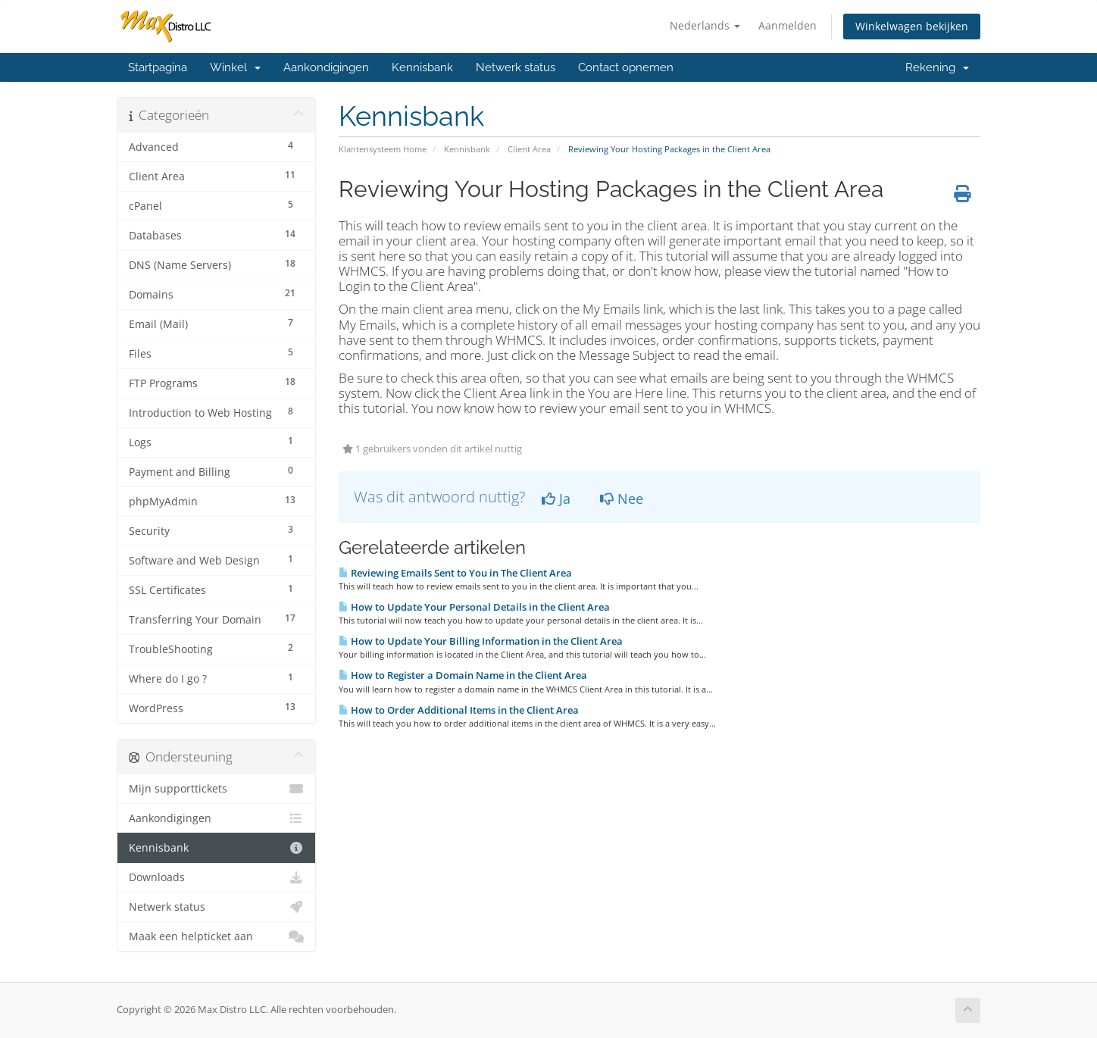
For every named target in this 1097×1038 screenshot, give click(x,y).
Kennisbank (422, 67)
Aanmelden (787, 25)
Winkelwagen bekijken (911, 26)
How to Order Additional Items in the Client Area (459, 710)
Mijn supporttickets (216, 789)
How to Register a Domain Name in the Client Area (463, 675)
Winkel (235, 67)
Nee (621, 498)
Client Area (529, 149)
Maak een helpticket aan (216, 936)
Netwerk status (515, 67)
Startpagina (157, 67)
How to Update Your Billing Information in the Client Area (481, 641)
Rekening (937, 67)
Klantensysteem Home (383, 149)
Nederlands (705, 25)
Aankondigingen (326, 67)
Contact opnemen (626, 67)
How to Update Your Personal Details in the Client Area (474, 607)
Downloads (216, 877)
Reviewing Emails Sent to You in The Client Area (455, 573)
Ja (556, 498)
